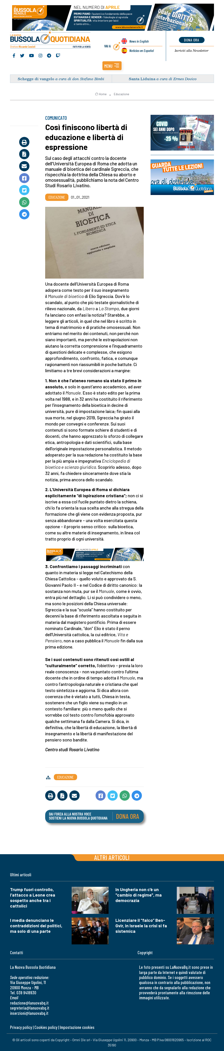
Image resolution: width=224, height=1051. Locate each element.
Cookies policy (45, 1027)
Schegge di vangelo (36, 78)
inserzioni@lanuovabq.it (29, 1012)
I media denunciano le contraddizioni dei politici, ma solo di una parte (36, 925)
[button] (112, 65)
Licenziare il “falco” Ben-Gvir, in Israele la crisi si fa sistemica (141, 925)
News (139, 41)
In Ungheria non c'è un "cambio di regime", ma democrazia (138, 895)
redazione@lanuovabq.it (29, 1002)
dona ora (191, 39)
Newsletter (191, 50)
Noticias (141, 50)
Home (101, 94)
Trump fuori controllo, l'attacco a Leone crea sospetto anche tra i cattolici (32, 897)
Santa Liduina (142, 78)
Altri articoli (112, 857)
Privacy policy (21, 1027)
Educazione (121, 94)
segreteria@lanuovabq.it (29, 1007)
